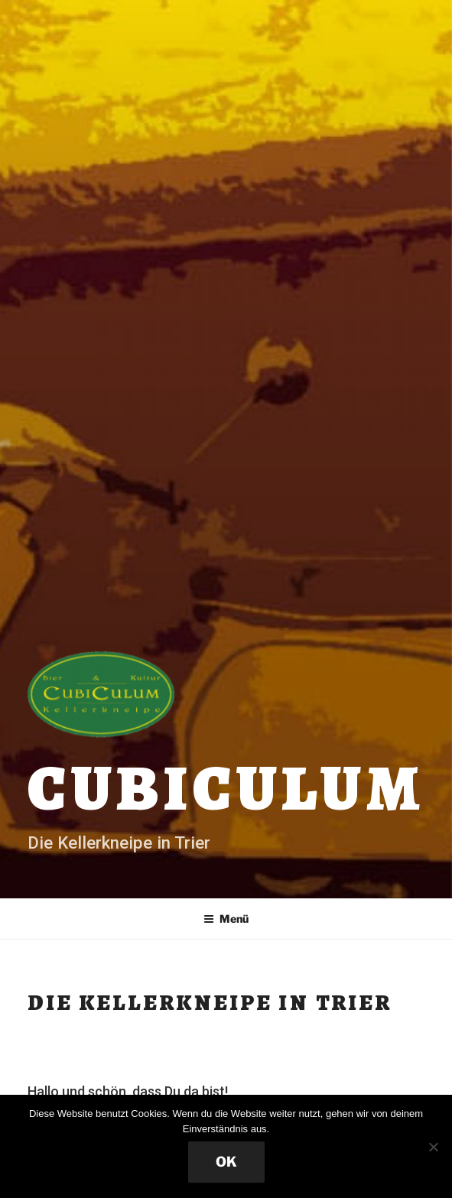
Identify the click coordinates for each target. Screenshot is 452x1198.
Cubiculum (226, 788)
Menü (226, 918)
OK (226, 1162)
